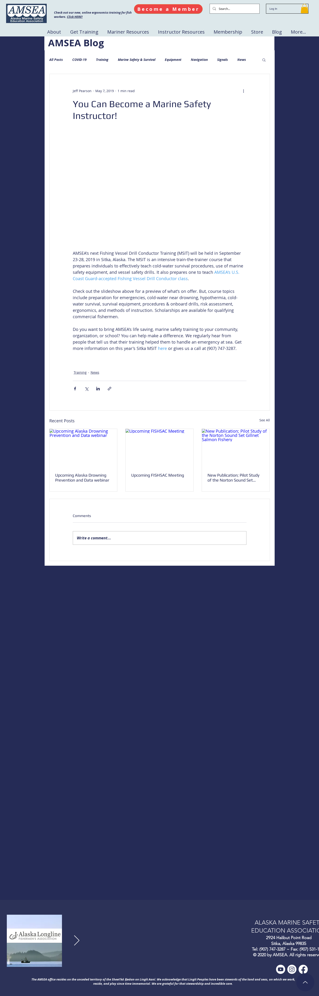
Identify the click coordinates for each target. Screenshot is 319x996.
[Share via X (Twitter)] (86, 388)
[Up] (305, 982)
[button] (304, 8)
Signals (222, 59)
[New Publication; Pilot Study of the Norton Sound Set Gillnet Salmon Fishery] (236, 448)
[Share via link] (109, 388)
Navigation (199, 59)
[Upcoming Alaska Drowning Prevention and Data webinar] (83, 448)
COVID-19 (79, 59)
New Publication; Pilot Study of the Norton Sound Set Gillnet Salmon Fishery (233, 477)
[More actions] (243, 91)
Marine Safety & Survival (136, 59)
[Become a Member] (168, 9)
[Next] (76, 940)
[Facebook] (303, 969)
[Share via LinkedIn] (98, 388)
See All (264, 420)
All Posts (56, 59)
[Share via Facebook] (75, 388)
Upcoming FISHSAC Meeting (157, 475)
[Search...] (234, 8)
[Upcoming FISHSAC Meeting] (159, 448)
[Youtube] (280, 969)
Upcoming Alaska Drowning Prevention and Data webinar (82, 477)
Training (102, 59)
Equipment (173, 59)
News (241, 59)
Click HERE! (75, 17)
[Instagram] (291, 969)
